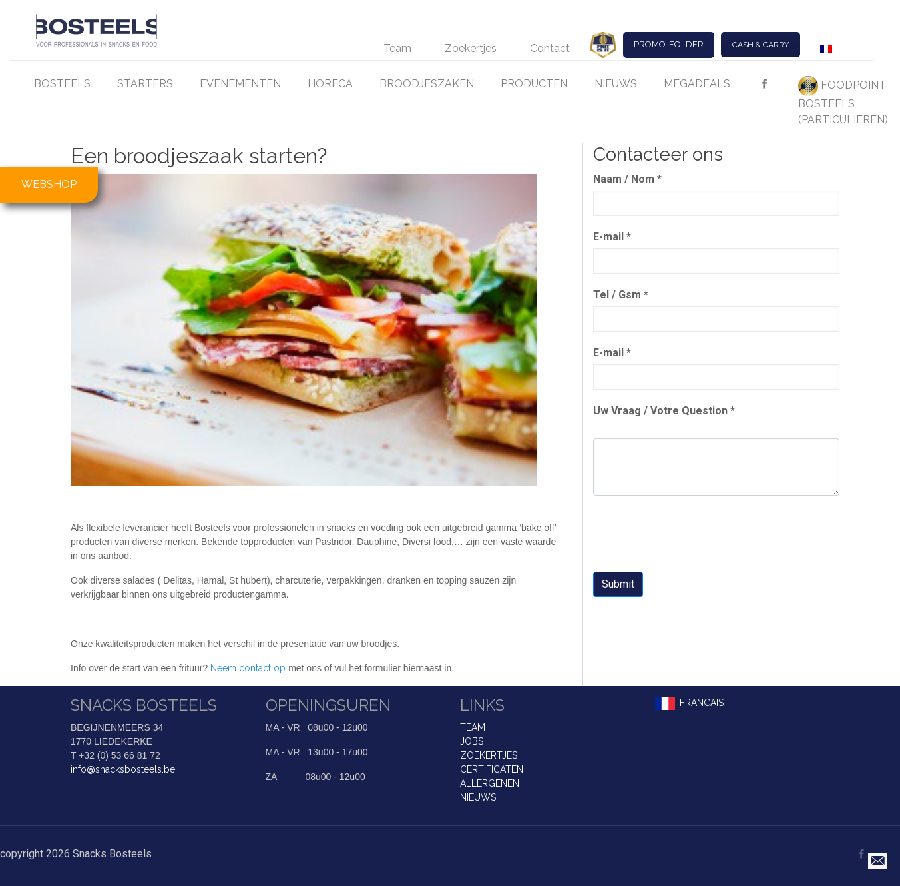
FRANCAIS (702, 702)
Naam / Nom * (627, 179)
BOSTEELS (62, 83)
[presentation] (694, 535)
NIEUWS (615, 83)
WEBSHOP (49, 184)
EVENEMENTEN (240, 83)
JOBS (471, 741)
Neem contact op (247, 668)
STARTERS (145, 83)
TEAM (472, 727)
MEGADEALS (697, 83)
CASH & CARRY (760, 44)
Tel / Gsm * (620, 294)
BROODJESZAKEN (426, 83)
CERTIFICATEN (491, 769)
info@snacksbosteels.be (123, 769)
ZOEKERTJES (488, 755)
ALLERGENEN (489, 783)
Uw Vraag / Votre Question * (664, 410)
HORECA (330, 83)
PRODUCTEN (534, 83)
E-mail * (612, 236)
